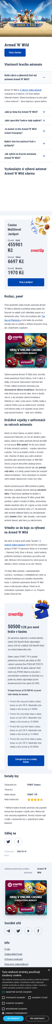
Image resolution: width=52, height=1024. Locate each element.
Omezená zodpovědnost (16, 964)
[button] (26, 1013)
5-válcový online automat (30, 90)
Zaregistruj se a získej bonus (26, 760)
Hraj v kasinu (15, 52)
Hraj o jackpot (26, 282)
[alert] (26, 995)
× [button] (49, 970)
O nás (7, 949)
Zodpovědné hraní (13, 954)
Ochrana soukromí (13, 959)
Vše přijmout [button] (13, 1018)
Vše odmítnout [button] (37, 1018)
